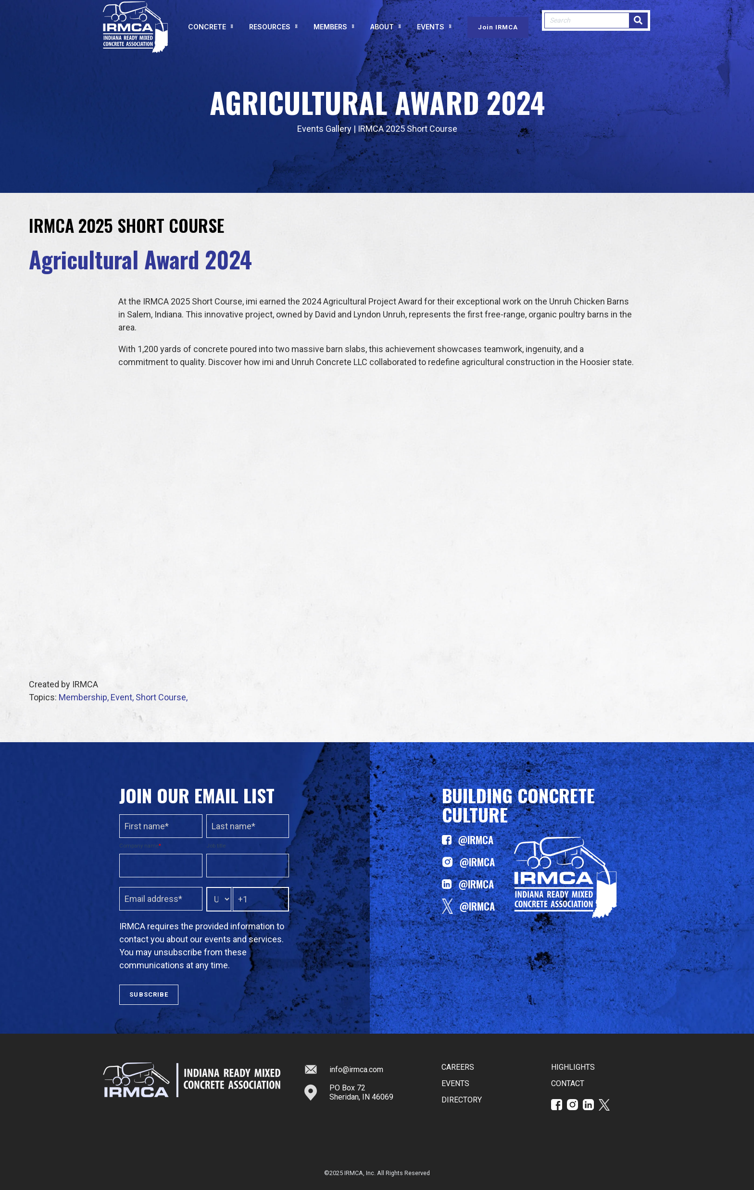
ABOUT (382, 32)
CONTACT (567, 1083)
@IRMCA (467, 840)
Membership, (85, 697)
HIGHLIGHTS (573, 1067)
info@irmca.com (343, 1069)
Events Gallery (324, 129)
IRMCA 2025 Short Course (407, 129)
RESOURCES (269, 32)
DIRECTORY (461, 1099)
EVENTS (430, 32)
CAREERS (457, 1067)
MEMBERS (330, 32)
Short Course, (162, 697)
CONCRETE (207, 32)
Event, (123, 697)
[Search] (638, 26)
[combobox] (587, 26)
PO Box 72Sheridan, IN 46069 (348, 1092)
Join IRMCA (498, 33)
